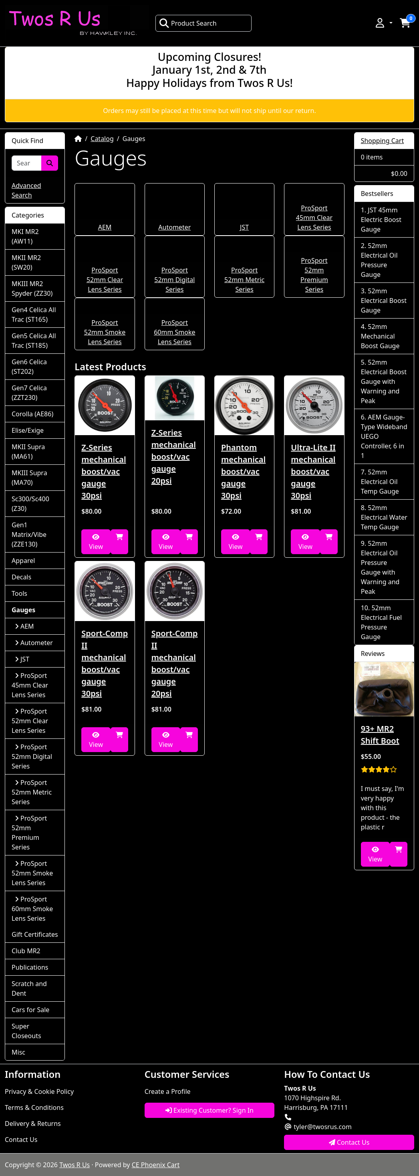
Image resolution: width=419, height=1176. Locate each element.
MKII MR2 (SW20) (26, 262)
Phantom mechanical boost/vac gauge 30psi (243, 471)
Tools (19, 593)
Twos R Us (74, 1164)
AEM (105, 227)
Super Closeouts (26, 1031)
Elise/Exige (28, 430)
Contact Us (21, 1139)
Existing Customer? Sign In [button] (209, 1110)
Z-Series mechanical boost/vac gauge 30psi (103, 471)
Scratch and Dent (29, 988)
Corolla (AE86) (32, 413)
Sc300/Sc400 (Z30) (30, 503)
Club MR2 (26, 950)
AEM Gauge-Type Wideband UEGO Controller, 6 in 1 (384, 436)
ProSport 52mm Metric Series (244, 280)
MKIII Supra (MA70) (29, 477)
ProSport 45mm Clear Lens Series (314, 218)
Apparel (23, 560)
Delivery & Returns (33, 1123)
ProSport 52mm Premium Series (29, 832)
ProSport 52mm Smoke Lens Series (104, 332)
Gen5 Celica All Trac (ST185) (34, 340)
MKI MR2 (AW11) (25, 236)
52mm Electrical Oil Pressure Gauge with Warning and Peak (380, 567)
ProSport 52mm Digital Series (174, 280)
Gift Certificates (35, 934)
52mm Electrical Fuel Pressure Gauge (381, 622)
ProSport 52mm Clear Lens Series (105, 280)
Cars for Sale (30, 1009)
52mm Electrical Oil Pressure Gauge (379, 260)
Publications (30, 967)
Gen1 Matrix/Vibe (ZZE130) (29, 534)
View (96, 542)
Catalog (102, 138)
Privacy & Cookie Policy (39, 1091)
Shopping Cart (382, 140)
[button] (383, 23)
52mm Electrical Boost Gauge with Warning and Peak (384, 381)
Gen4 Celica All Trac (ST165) (34, 314)
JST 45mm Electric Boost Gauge (381, 220)
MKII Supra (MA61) (28, 451)
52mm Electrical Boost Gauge (384, 300)
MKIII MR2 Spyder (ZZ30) (32, 288)
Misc (18, 1052)
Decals (21, 577)
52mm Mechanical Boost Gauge (380, 336)
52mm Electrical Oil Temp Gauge (380, 482)
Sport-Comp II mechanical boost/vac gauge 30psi (104, 663)
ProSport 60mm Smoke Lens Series (174, 332)
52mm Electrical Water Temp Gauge (384, 517)
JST (244, 227)
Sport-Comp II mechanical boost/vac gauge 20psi (174, 663)
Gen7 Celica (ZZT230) (29, 392)
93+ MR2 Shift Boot (380, 734)
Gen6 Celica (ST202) (29, 366)
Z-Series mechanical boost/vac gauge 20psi (173, 456)
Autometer (174, 227)
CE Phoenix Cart (156, 1164)
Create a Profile (168, 1091)
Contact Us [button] (349, 1142)
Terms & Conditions (34, 1107)
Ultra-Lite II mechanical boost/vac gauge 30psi (313, 471)
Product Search (188, 23)
